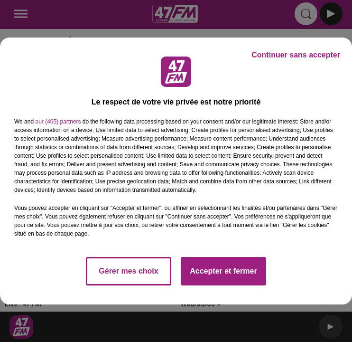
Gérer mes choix (128, 271)
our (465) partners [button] (58, 121)
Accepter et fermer (223, 271)
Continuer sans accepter (295, 55)
